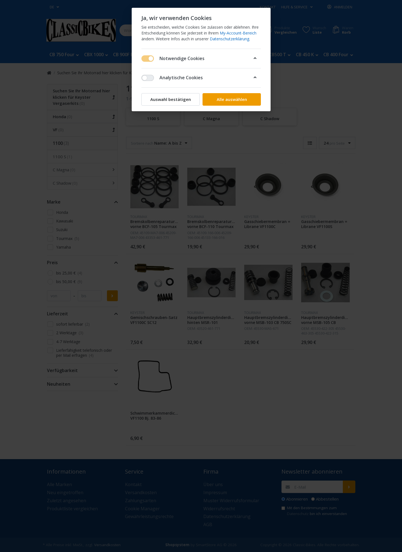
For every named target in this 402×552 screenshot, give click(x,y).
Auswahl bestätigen (170, 99)
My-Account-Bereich (238, 33)
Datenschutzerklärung (229, 38)
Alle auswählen (231, 99)
